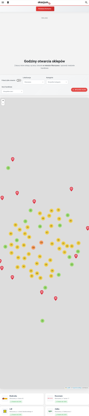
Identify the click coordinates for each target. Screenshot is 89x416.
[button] (52, 244)
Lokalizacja (27, 77)
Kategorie (49, 77)
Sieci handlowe (7, 87)
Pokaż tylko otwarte (8, 80)
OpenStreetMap (77, 388)
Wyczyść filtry (79, 90)
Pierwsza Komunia (44, 9)
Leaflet (68, 388)
